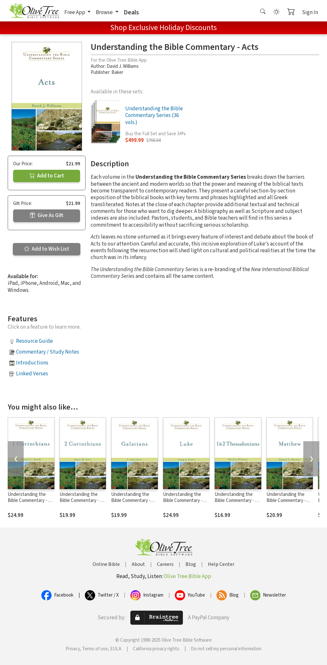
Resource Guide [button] (34, 341)
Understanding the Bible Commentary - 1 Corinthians (29, 500)
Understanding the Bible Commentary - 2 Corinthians (81, 500)
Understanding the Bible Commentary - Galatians (131, 500)
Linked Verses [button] (32, 374)
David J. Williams (123, 66)
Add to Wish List (46, 249)
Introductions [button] (32, 363)
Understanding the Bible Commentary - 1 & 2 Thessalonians (238, 500)
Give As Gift (46, 215)
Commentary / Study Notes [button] (47, 352)
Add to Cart (46, 176)
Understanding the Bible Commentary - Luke (182, 500)
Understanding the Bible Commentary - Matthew (286, 500)
